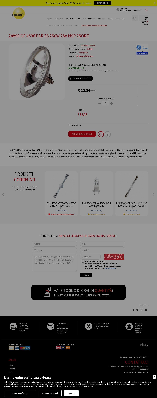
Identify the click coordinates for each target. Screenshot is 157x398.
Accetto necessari (50, 393)
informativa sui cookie (85, 386)
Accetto (71, 393)
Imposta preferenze (20, 393)
